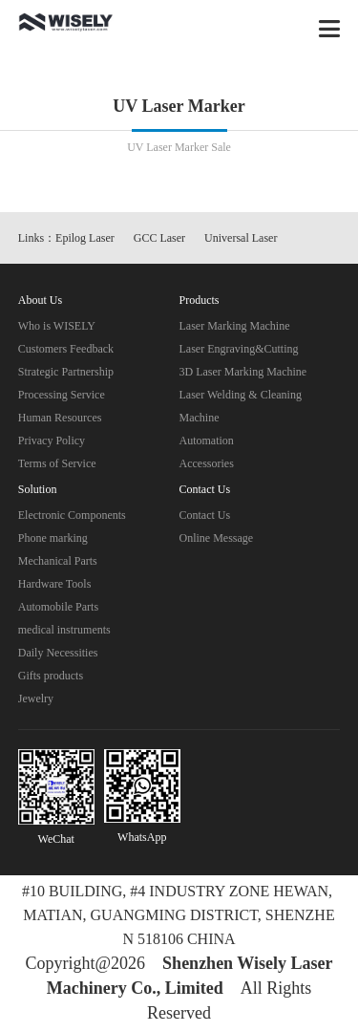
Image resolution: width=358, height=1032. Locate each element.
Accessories (206, 463)
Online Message (216, 538)
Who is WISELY (56, 326)
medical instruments (64, 629)
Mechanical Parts (57, 561)
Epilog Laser (85, 238)
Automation (206, 440)
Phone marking (53, 538)
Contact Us (205, 515)
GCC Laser (159, 238)
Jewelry (35, 698)
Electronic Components (72, 515)
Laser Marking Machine (234, 326)
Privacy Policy (51, 440)
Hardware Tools (55, 584)
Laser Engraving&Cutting (239, 348)
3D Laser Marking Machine (243, 371)
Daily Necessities (58, 652)
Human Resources (60, 417)
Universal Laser (240, 238)
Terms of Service (57, 463)
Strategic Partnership (66, 371)
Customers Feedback (66, 348)
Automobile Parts (58, 606)
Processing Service (61, 394)
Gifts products (50, 675)
